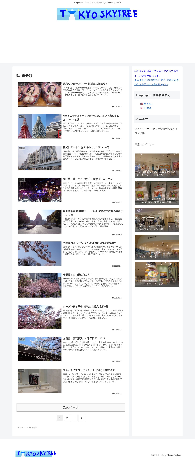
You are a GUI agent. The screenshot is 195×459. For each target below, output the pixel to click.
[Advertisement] (97, 44)
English (148, 103)
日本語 (148, 108)
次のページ (70, 407)
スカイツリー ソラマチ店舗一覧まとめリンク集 (156, 130)
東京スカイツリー (144, 144)
